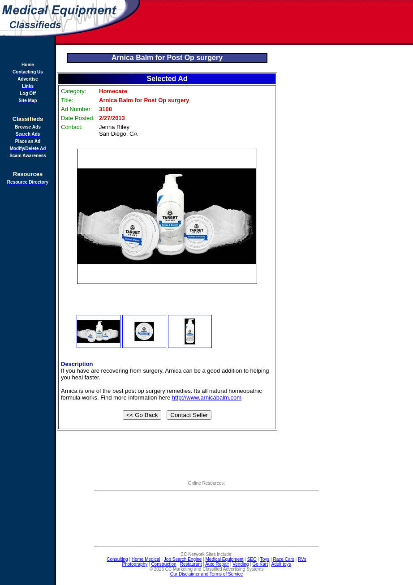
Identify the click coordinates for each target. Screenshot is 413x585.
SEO (252, 559)
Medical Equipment (225, 559)
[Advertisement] (277, 22)
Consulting (117, 559)
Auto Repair (217, 564)
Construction (163, 564)
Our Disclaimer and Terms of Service (206, 574)
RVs (302, 559)
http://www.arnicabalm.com (206, 397)
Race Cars (283, 559)
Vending (240, 564)
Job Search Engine (183, 559)
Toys (265, 559)
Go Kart (259, 564)
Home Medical (146, 559)
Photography (135, 564)
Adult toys (281, 564)
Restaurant (191, 564)
